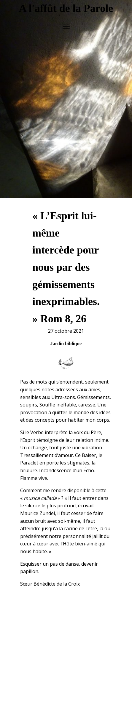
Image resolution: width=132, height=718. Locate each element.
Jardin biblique (66, 337)
